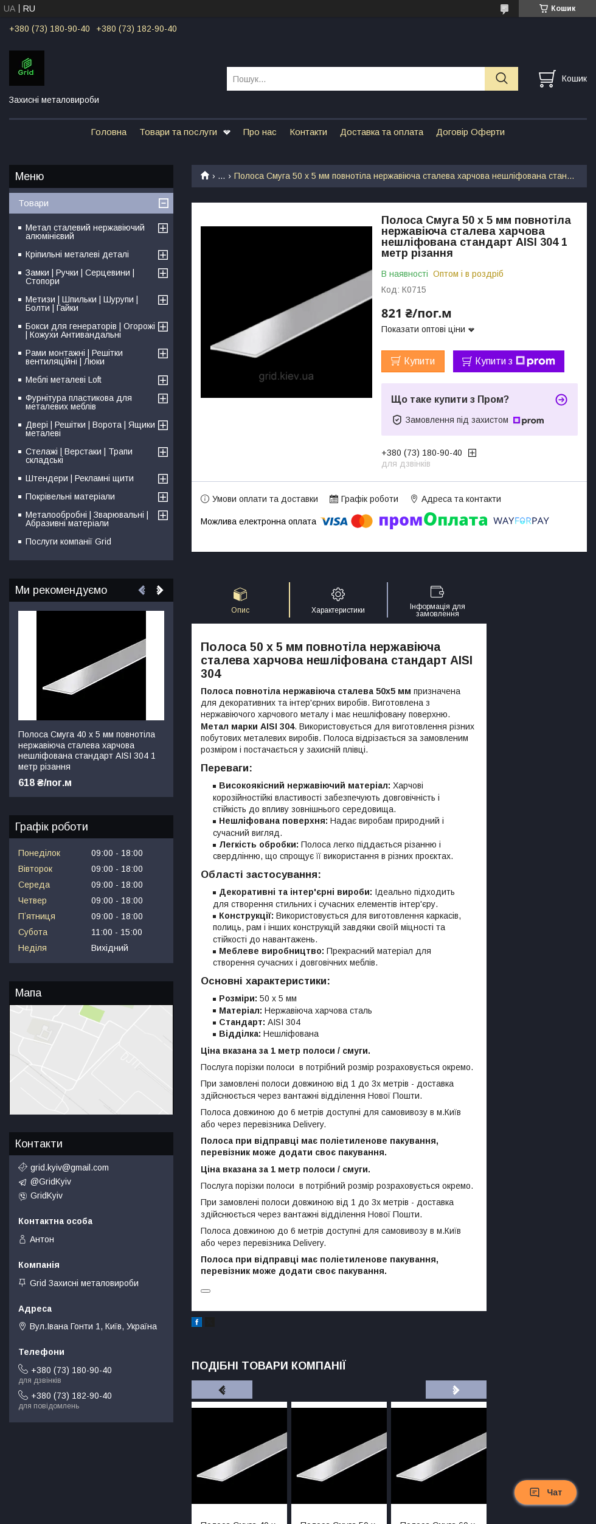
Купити (419, 361)
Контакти (308, 132)
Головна (108, 132)
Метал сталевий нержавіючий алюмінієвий (85, 232)
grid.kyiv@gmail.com (69, 1167)
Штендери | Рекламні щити (80, 478)
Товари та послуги (178, 132)
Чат (545, 1492)
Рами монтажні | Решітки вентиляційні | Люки (74, 357)
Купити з (515, 361)
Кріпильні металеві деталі (77, 254)
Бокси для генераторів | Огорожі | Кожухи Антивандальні (90, 330)
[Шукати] (501, 79)
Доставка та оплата (381, 132)
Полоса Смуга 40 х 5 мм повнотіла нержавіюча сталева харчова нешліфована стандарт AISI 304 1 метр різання (87, 750)
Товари (33, 203)
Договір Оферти (470, 132)
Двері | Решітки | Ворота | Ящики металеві (90, 429)
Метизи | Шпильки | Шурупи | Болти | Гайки (82, 303)
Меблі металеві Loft (64, 379)
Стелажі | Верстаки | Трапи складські (79, 456)
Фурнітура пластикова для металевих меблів (79, 402)
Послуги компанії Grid (68, 541)
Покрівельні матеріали (70, 496)
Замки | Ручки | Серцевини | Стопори (80, 277)
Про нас (260, 132)
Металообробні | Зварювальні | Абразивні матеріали (87, 519)
